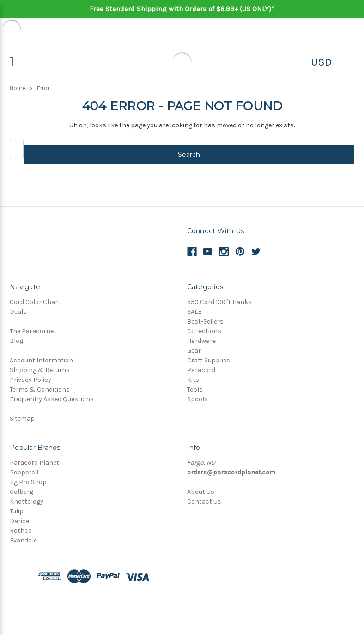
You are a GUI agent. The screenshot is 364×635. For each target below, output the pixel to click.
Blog (16, 341)
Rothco (21, 531)
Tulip (17, 511)
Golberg (21, 492)
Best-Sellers (205, 321)
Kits (193, 380)
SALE (194, 312)
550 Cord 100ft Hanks (219, 302)
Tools (195, 389)
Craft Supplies (208, 360)
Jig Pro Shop (28, 482)
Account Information (41, 360)
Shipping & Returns (40, 370)
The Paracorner (33, 331)
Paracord (201, 370)
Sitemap (22, 419)
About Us (200, 492)
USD (321, 62)
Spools (197, 399)
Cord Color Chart (35, 302)
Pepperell (24, 472)
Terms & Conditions (40, 389)
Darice (19, 521)
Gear (194, 351)
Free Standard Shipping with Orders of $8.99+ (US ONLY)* (182, 9)
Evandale (23, 540)
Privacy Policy (30, 380)
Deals (18, 312)
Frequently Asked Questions (52, 399)
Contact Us (204, 501)
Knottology (26, 501)
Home (18, 88)
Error (43, 88)
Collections (204, 331)
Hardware (201, 341)
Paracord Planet (34, 463)
